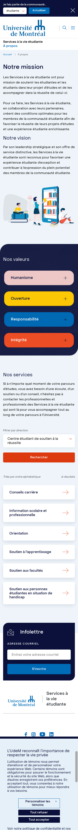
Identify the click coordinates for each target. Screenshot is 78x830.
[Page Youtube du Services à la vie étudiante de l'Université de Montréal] (42, 735)
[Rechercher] (63, 28)
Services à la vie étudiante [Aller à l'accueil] (23, 42)
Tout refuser (39, 812)
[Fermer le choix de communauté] (69, 10)
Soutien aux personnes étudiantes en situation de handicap (30, 610)
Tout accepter (39, 820)
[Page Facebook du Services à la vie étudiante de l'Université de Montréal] (26, 735)
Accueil (7, 54)
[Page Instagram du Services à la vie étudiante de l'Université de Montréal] (33, 735)
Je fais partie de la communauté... (24, 4)
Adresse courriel (23, 643)
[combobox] (15, 10)
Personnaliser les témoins (41, 803)
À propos (23, 54)
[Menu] (72, 28)
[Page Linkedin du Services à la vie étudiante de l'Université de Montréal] (51, 735)
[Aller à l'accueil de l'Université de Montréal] (24, 28)
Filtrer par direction (15, 430)
